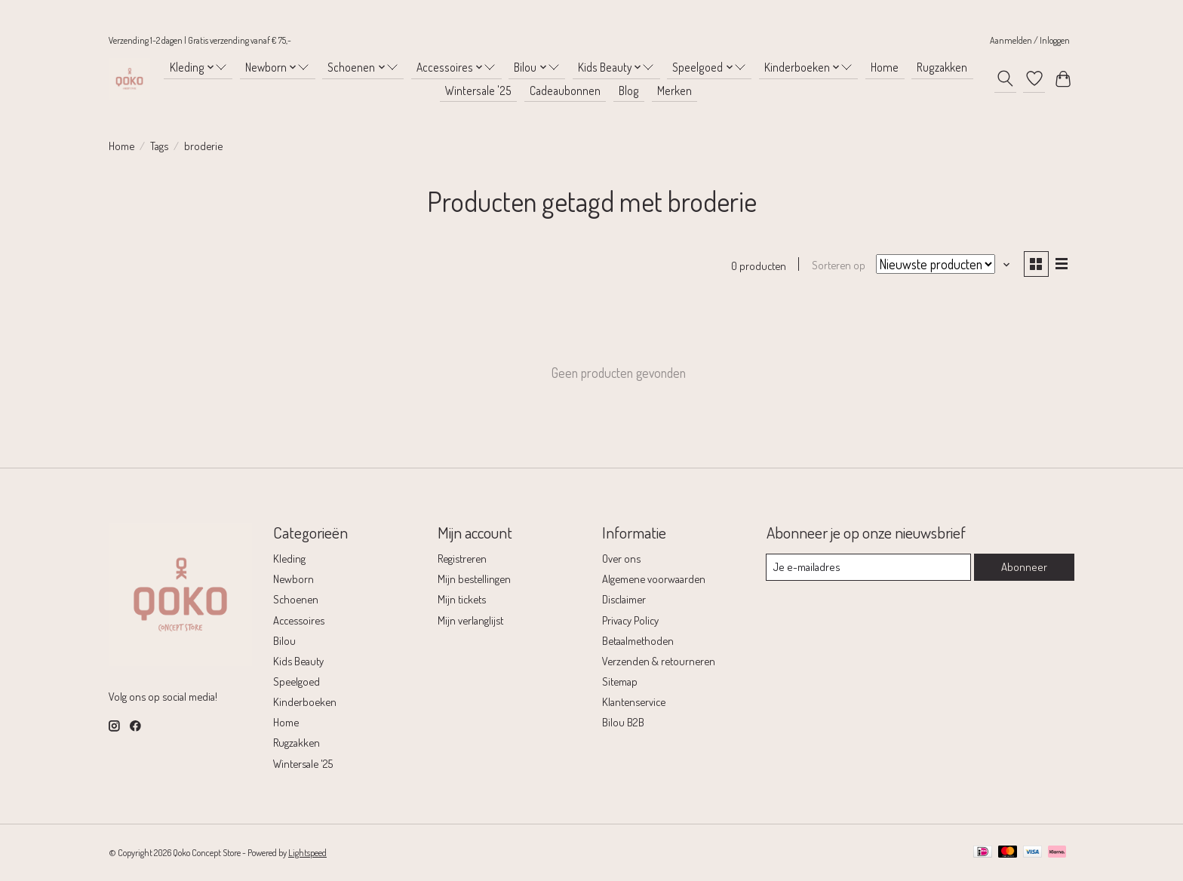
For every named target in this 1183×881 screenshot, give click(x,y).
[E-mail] (869, 568)
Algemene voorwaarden (653, 579)
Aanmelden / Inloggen (1030, 40)
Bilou (284, 640)
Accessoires (298, 620)
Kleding (289, 559)
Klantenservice (633, 702)
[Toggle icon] (1005, 78)
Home (885, 67)
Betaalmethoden (638, 640)
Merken (674, 90)
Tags (159, 145)
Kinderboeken (304, 702)
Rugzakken (942, 67)
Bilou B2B (623, 722)
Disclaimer (624, 599)
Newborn (293, 579)
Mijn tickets (462, 599)
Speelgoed (296, 682)
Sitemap (620, 682)
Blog (629, 90)
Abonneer (1024, 567)
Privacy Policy (630, 620)
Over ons (621, 559)
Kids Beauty (298, 661)
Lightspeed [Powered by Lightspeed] (307, 853)
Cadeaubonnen (565, 90)
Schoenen (295, 599)
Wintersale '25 (478, 90)
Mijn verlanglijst (470, 620)
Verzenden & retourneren (658, 661)
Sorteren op (837, 265)
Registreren (462, 559)
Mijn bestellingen (474, 579)
